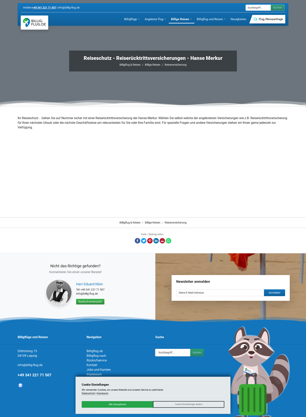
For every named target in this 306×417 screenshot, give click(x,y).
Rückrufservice (97, 360)
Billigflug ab (95, 351)
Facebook (137, 240)
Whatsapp (168, 240)
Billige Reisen (152, 64)
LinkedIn (156, 240)
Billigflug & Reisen (130, 64)
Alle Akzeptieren (117, 404)
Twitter (143, 240)
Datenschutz (88, 393)
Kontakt (92, 365)
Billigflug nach (96, 356)
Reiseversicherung (176, 64)
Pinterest (150, 240)
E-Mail (162, 240)
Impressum (94, 374)
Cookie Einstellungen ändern (188, 404)
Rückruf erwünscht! (90, 301)
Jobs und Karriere (99, 369)
